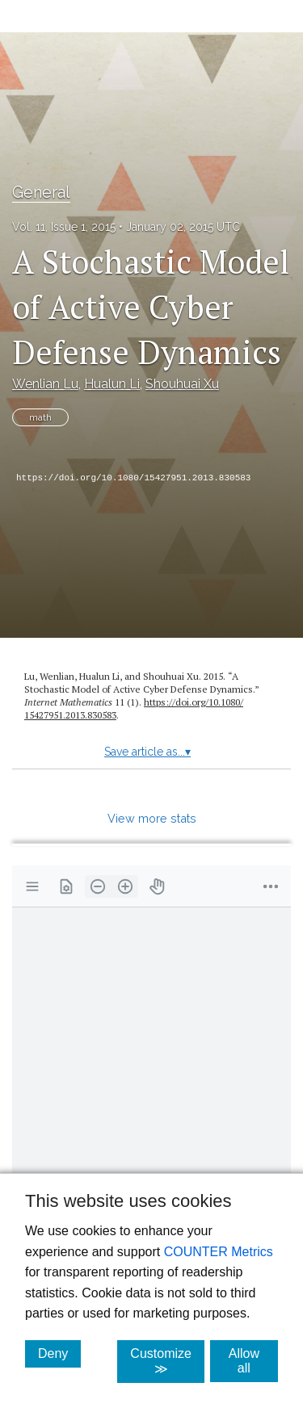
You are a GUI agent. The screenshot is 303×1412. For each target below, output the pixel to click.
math (40, 417)
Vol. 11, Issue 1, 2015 (64, 226)
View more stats (151, 818)
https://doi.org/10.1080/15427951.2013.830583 (133, 478)
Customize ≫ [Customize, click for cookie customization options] (167, 1361)
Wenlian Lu (45, 384)
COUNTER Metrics (218, 1252)
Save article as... (147, 751)
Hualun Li (112, 384)
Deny (59, 1353)
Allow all (253, 1361)
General (41, 192)
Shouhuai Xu (182, 384)
